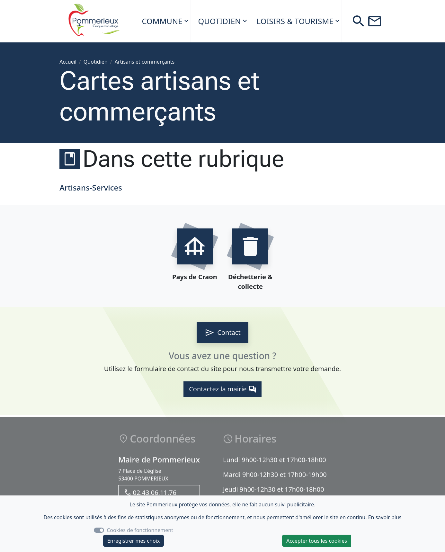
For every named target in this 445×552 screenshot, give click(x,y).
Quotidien (219, 21)
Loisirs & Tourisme (295, 21)
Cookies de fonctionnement (140, 530)
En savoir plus (385, 517)
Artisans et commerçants (145, 61)
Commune (162, 21)
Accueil (67, 61)
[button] (359, 21)
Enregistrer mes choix (133, 540)
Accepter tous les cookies (316, 540)
